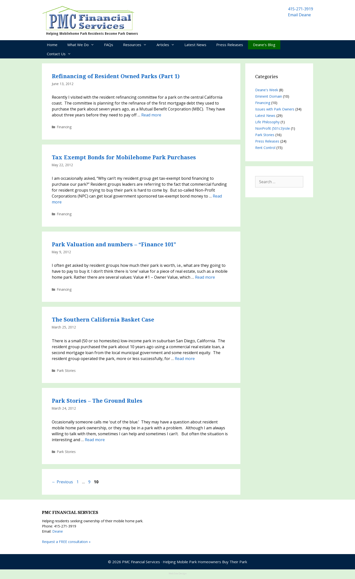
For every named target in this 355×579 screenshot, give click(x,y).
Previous (62, 482)
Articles (168, 44)
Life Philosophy (267, 122)
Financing (64, 127)
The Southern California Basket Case (103, 320)
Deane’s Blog (264, 44)
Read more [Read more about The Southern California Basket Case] (185, 358)
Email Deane (299, 15)
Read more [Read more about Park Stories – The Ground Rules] (95, 439)
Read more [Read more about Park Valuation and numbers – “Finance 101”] (205, 277)
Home (52, 44)
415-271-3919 (300, 9)
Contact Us (61, 53)
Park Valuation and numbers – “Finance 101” (114, 244)
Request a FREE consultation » (66, 541)
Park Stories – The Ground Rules (97, 401)
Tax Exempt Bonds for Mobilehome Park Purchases (124, 157)
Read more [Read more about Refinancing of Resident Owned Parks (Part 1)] (151, 115)
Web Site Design (178, 573)
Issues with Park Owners (274, 109)
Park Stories (66, 370)
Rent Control (265, 147)
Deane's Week (266, 90)
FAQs (108, 44)
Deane (57, 531)
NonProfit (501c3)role (272, 128)
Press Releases (229, 44)
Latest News (195, 44)
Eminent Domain (268, 96)
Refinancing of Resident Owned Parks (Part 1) (116, 76)
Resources (137, 44)
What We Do (83, 44)
